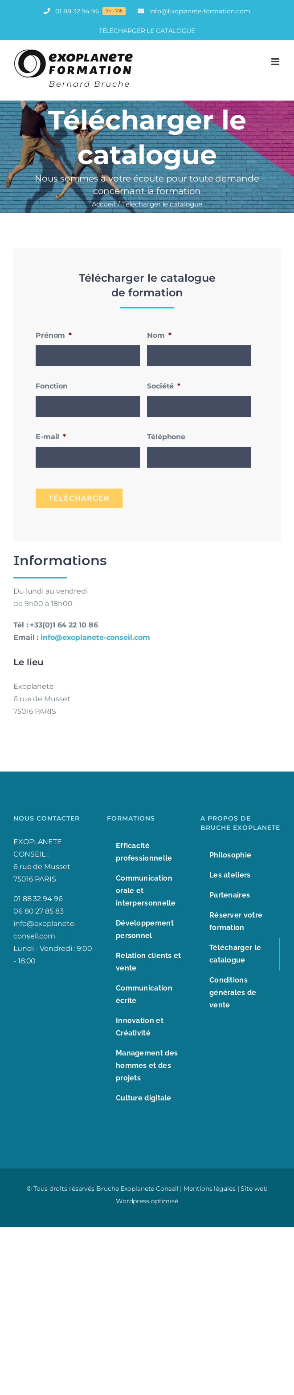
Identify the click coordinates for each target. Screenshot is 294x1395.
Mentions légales (209, 1189)
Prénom (54, 335)
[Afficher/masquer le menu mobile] (276, 61)
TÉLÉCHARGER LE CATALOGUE (147, 31)
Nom (159, 335)
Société (163, 386)
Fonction (52, 386)
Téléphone (166, 437)
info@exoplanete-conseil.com (95, 637)
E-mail (51, 437)
